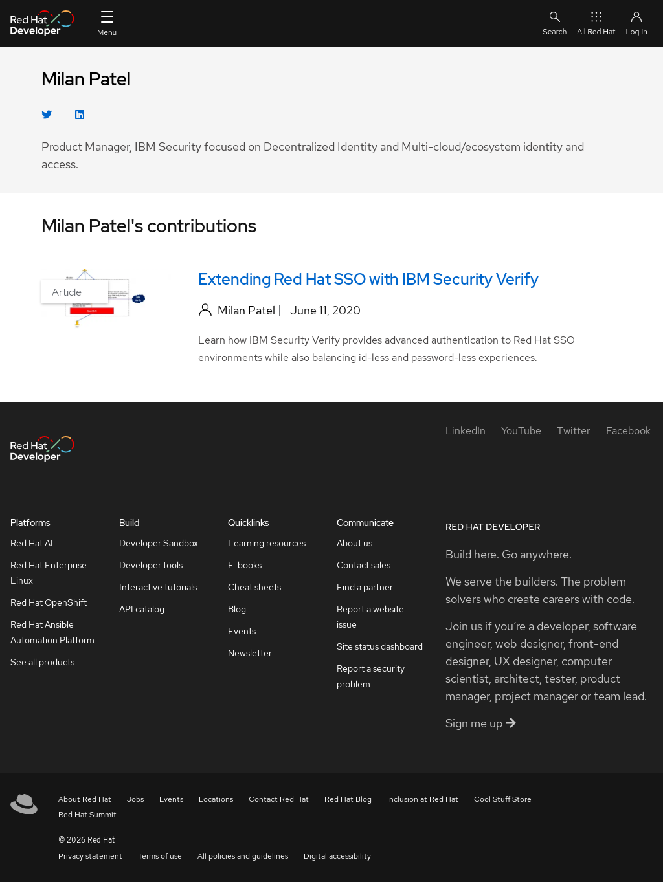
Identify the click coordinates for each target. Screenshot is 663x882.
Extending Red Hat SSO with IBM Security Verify (368, 279)
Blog (237, 609)
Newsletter (250, 653)
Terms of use (160, 856)
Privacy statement (90, 856)
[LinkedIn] (465, 430)
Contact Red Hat (279, 799)
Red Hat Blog (348, 799)
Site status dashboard (380, 646)
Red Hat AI (31, 543)
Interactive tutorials (158, 587)
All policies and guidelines (242, 856)
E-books (245, 565)
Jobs (135, 799)
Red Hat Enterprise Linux (48, 572)
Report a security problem (371, 676)
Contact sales (363, 565)
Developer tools (151, 565)
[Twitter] (573, 430)
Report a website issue (370, 616)
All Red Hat (596, 23)
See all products (42, 662)
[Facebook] (628, 430)
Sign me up (480, 723)
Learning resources (267, 543)
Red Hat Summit (87, 815)
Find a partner (365, 587)
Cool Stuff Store (503, 799)
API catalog (141, 609)
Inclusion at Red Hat (422, 799)
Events (242, 631)
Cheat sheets (254, 587)
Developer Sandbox (158, 543)
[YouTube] (521, 430)
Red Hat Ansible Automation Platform (52, 632)
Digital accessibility (337, 856)
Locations (216, 799)
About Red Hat (84, 799)
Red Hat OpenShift (48, 602)
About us (354, 543)
